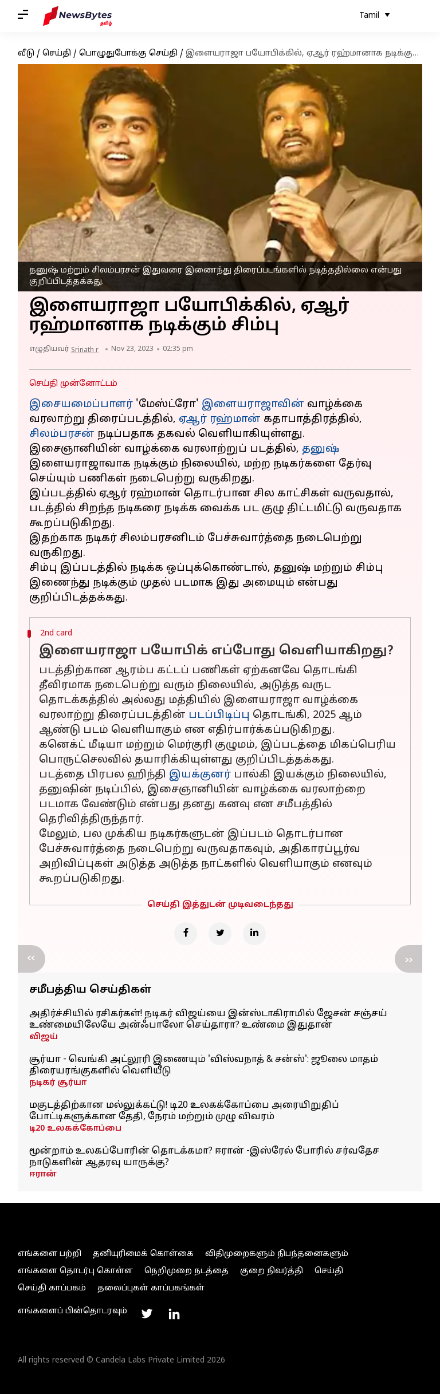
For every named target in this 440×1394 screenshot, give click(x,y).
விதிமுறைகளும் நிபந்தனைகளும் (276, 1254)
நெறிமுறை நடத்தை (186, 1271)
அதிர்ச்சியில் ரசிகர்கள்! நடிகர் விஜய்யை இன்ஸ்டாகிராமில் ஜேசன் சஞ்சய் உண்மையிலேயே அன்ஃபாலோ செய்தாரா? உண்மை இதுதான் (208, 1019)
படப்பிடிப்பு (219, 715)
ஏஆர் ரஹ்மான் (220, 419)
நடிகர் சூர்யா (58, 1083)
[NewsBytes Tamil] (77, 16)
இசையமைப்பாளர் (81, 404)
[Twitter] (220, 933)
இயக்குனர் (200, 774)
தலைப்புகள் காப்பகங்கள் (151, 1288)
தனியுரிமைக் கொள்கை (143, 1254)
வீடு (26, 53)
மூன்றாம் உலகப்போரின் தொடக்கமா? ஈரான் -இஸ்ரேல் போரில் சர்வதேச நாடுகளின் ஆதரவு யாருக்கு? (204, 1157)
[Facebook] (185, 933)
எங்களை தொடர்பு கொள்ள (75, 1271)
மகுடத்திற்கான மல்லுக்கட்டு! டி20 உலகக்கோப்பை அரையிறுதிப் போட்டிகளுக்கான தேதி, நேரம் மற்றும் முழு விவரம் (184, 1111)
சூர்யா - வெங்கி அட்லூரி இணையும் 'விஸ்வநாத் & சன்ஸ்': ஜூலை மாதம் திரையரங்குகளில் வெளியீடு (203, 1065)
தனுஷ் (320, 449)
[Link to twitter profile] (146, 1314)
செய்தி (56, 53)
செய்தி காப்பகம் (52, 1288)
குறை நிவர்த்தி (271, 1271)
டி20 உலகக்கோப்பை (75, 1129)
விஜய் (43, 1037)
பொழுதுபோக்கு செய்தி (128, 53)
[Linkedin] (254, 933)
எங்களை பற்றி (49, 1254)
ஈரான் (43, 1174)
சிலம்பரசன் (62, 434)
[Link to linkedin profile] (174, 1314)
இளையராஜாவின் (253, 404)
